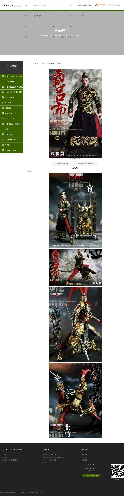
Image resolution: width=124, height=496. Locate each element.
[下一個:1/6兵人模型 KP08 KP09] (85, 163)
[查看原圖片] (73, 158)
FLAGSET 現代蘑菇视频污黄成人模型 (13, 78)
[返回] (79, 158)
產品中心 (44, 63)
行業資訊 (84, 457)
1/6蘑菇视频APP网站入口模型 (14, 126)
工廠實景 (4, 457)
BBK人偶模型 (10, 97)
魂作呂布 (59, 63)
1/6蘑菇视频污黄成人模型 (14, 87)
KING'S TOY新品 (11, 113)
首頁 (38, 63)
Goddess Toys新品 (11, 150)
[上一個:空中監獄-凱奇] (62, 163)
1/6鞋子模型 (9, 134)
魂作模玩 (8, 103)
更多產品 (45, 463)
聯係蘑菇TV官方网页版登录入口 (11, 460)
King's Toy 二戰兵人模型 (13, 92)
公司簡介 (4, 454)
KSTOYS (8, 108)
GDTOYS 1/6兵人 (11, 119)
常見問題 (84, 460)
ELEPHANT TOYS (11, 140)
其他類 (7, 145)
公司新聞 (84, 454)
